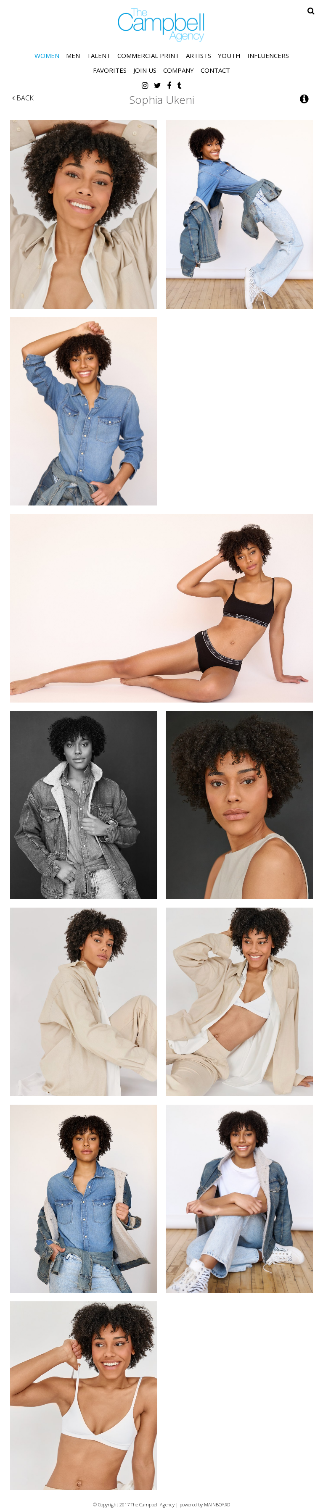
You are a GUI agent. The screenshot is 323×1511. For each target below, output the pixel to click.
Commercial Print (148, 55)
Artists (198, 55)
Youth (229, 55)
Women (46, 55)
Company (178, 70)
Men (73, 55)
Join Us (144, 70)
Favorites (110, 70)
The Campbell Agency (161, 25)
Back (23, 98)
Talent (99, 55)
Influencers (268, 55)
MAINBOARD (217, 1504)
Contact (215, 70)
